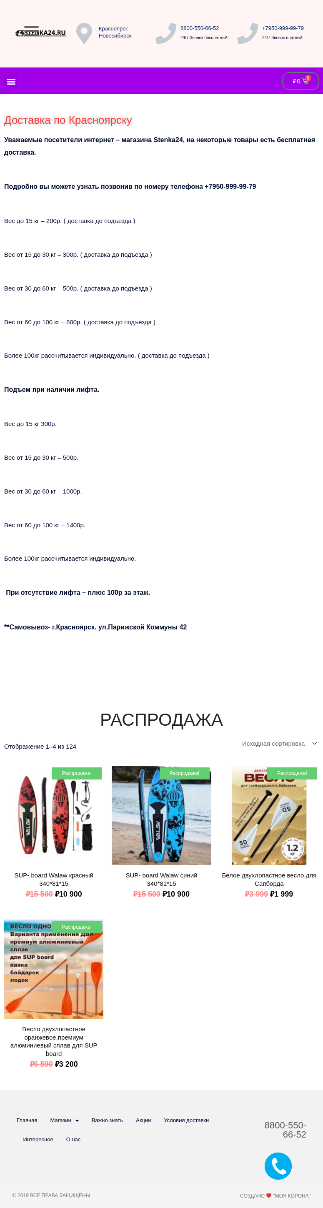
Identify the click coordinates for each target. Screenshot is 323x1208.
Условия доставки (186, 1120)
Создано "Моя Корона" (275, 1196)
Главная (27, 1120)
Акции (143, 1120)
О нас (73, 1139)
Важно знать (107, 1120)
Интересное (38, 1139)
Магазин (64, 1121)
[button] (11, 81)
